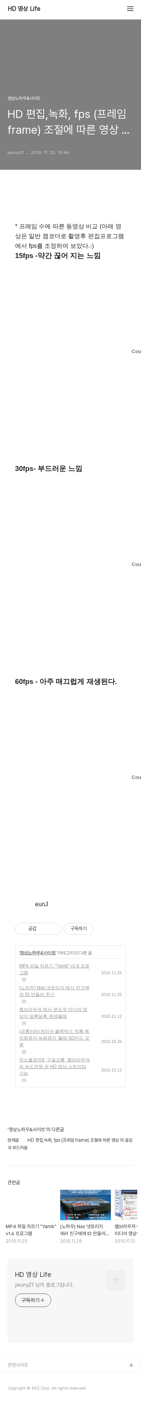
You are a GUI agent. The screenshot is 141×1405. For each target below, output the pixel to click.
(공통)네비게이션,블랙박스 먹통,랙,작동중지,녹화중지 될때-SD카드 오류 (54, 1038)
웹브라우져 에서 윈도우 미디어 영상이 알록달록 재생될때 (53, 1013)
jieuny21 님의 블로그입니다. (44, 1285)
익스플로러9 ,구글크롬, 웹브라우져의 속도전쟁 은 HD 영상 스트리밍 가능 (54, 1066)
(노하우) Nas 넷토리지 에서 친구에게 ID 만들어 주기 (54, 991)
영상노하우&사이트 (38, 952)
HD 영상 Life (24, 9)
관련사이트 (18, 1365)
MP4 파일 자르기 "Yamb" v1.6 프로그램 (54, 969)
